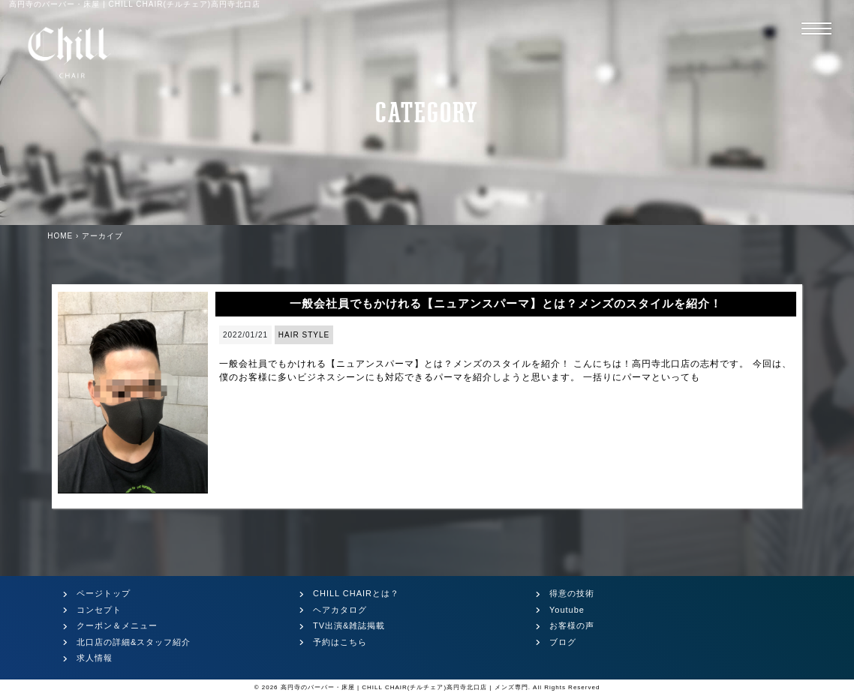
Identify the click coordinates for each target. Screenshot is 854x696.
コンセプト (99, 609)
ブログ (562, 642)
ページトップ (104, 593)
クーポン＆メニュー (117, 625)
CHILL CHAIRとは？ (356, 593)
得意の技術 (571, 593)
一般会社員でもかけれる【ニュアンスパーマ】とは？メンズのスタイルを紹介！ (506, 303)
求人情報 (95, 657)
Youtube (567, 609)
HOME (60, 236)
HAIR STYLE (303, 335)
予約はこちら (340, 642)
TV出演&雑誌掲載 (349, 625)
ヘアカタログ (340, 609)
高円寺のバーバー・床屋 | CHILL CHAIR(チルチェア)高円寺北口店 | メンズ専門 (404, 687)
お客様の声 (571, 625)
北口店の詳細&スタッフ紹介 (134, 642)
